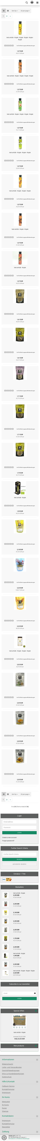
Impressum (6, 1093)
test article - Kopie (20, 267)
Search (19, 859)
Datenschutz (7, 1077)
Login (19, 832)
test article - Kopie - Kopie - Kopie (20, 152)
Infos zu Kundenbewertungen (13, 1074)
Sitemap (5, 1111)
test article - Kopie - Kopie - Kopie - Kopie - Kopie (20, 38)
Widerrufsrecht (7, 1064)
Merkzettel (6, 1102)
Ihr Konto (5, 1105)
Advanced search (19, 864)
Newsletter (6, 1127)
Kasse (4, 1108)
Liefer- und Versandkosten (12, 1067)
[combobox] (14, 11)
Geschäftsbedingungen (11, 1071)
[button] (4, 11)
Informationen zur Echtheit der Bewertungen (19, 1138)
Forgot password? (8, 841)
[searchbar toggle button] (26, 2)
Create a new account (9, 837)
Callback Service (8, 1086)
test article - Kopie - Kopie (20, 229)
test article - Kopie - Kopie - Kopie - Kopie (20, 76)
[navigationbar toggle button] (37, 2)
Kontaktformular (8, 1089)
